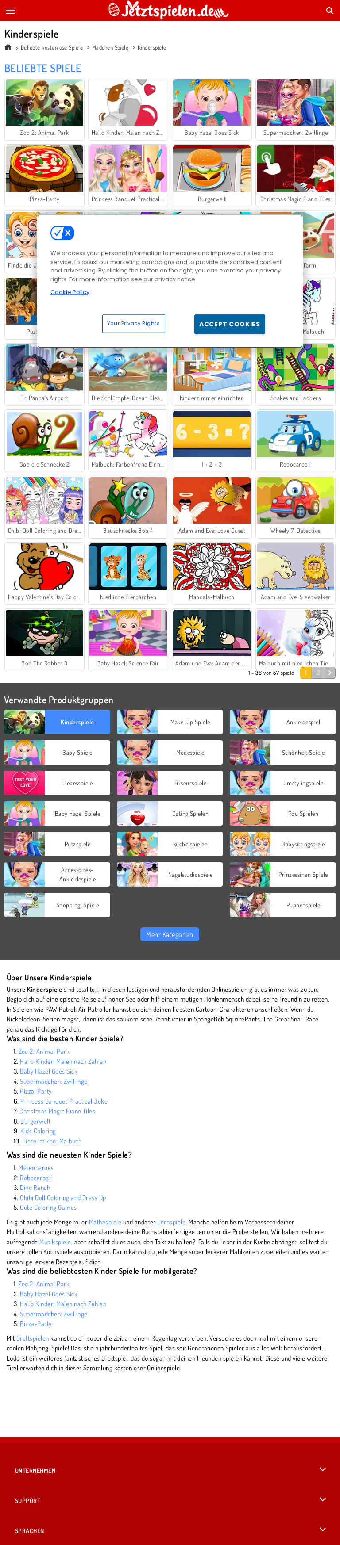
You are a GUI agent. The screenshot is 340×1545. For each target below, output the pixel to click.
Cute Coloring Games (48, 1207)
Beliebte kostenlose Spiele (52, 47)
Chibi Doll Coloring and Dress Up (63, 1197)
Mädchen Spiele (110, 47)
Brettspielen (32, 1338)
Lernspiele (171, 1222)
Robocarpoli (36, 1178)
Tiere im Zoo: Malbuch (52, 1141)
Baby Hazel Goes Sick (48, 1071)
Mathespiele (105, 1222)
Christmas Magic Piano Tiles (57, 1111)
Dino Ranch (35, 1187)
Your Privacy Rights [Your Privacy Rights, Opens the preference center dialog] (133, 322)
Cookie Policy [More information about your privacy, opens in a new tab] (69, 292)
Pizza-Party (35, 1091)
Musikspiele (55, 1242)
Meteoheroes (36, 1167)
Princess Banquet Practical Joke (64, 1101)
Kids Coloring (38, 1131)
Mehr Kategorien (169, 934)
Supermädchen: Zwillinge (53, 1081)
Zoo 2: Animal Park (44, 1051)
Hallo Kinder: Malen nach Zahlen (63, 1061)
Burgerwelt (35, 1121)
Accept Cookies (229, 323)
